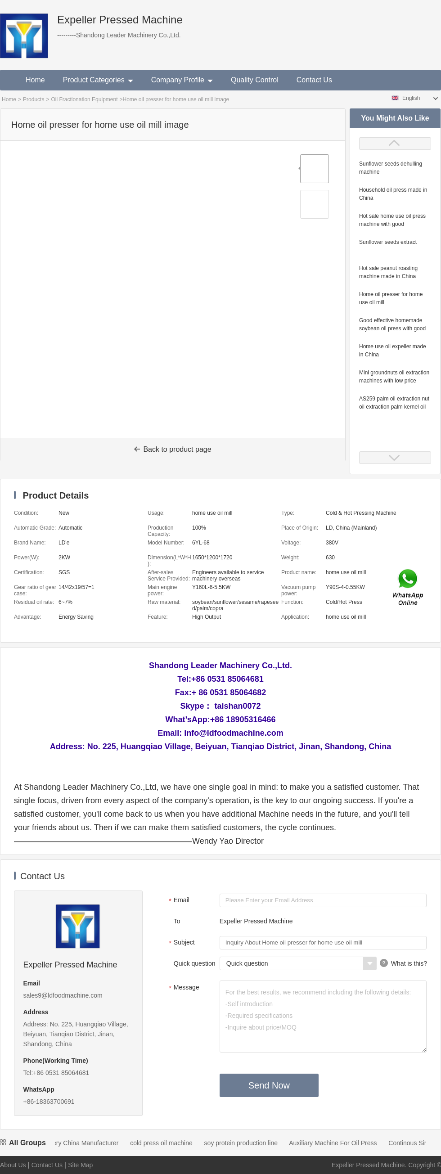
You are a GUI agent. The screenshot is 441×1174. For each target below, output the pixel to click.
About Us (13, 1165)
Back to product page (172, 449)
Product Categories (98, 80)
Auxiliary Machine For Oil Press (338, 1143)
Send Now (269, 1085)
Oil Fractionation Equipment (84, 99)
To (177, 921)
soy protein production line (246, 1143)
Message (182, 988)
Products (33, 99)
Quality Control (255, 80)
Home (35, 80)
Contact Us (314, 80)
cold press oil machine (166, 1143)
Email (177, 901)
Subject (180, 943)
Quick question (195, 963)
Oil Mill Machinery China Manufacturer (70, 1143)
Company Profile (182, 80)
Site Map (80, 1165)
